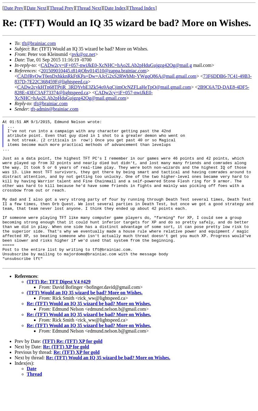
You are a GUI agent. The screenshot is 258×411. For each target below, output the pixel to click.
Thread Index (142, 8)
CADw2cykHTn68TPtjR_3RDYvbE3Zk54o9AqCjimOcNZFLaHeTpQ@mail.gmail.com (104, 87)
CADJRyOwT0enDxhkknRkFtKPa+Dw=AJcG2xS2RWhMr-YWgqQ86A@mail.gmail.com (106, 76)
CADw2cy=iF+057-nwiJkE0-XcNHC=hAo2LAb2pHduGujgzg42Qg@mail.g (116, 65)
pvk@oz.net (83, 54)
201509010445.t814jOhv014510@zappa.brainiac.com (94, 70)
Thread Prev (61, 8)
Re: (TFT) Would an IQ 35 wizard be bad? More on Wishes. (89, 332)
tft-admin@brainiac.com (54, 109)
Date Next (36, 8)
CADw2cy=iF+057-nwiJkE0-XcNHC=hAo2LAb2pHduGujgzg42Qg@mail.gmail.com (84, 95)
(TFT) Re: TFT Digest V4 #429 (58, 310)
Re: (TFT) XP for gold (66, 375)
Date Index (115, 8)
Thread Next (89, 8)
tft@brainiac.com (39, 43)
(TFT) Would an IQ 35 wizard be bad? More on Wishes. (85, 321)
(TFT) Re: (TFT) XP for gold (72, 370)
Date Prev (13, 8)
